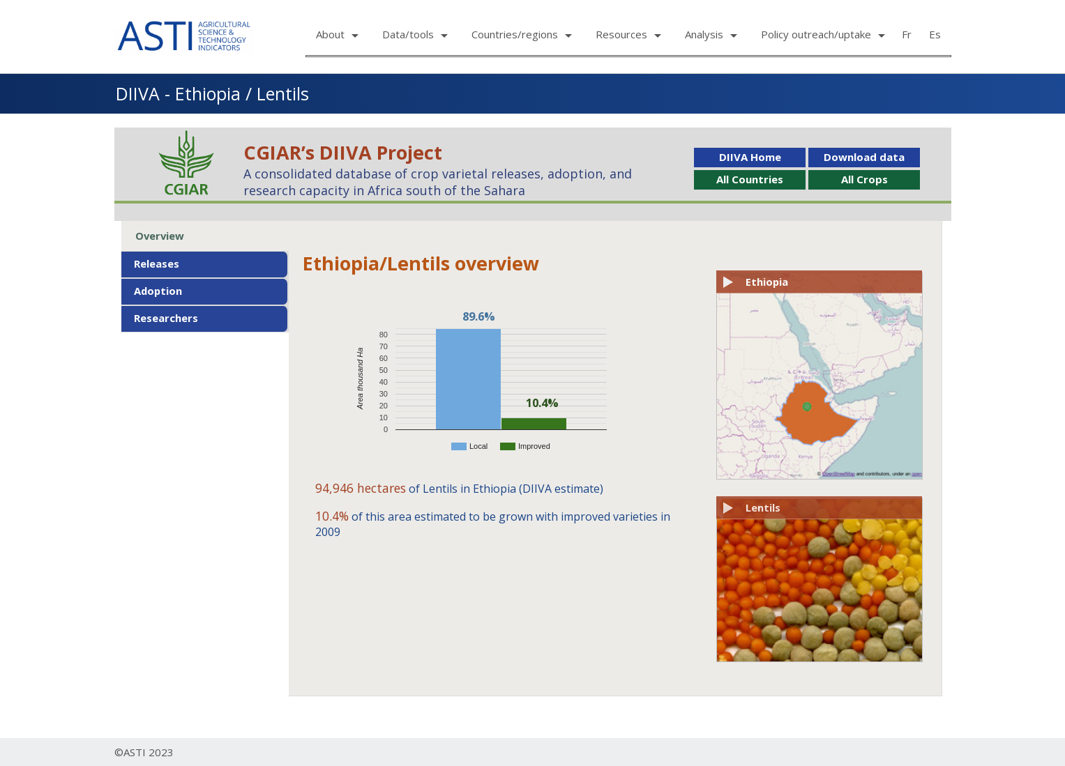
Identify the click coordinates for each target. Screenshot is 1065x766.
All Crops (864, 179)
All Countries (749, 179)
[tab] (205, 236)
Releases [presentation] (156, 263)
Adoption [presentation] (158, 291)
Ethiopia (767, 282)
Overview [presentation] (159, 236)
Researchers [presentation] (166, 318)
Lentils (763, 507)
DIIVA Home (750, 157)
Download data (864, 157)
